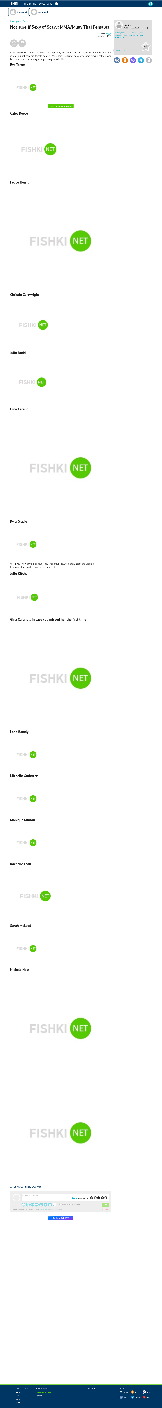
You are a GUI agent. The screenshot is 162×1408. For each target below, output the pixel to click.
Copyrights (39, 1395)
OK (136, 1392)
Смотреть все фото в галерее (61, 106)
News (17, 1388)
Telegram (137, 1397)
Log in (74, 1198)
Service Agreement (42, 1388)
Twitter (126, 1392)
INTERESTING (30, 4)
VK (125, 1397)
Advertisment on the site (43, 1392)
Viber (148, 1392)
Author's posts (120, 50)
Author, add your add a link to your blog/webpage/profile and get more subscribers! (129, 35)
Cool (49, 4)
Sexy (25, 21)
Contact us (91, 1388)
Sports (18, 1399)
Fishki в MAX (60, 1217)
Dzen (147, 1397)
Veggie (127, 25)
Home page (15, 21)
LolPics (18, 1392)
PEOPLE (41, 4)
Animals (18, 1403)
